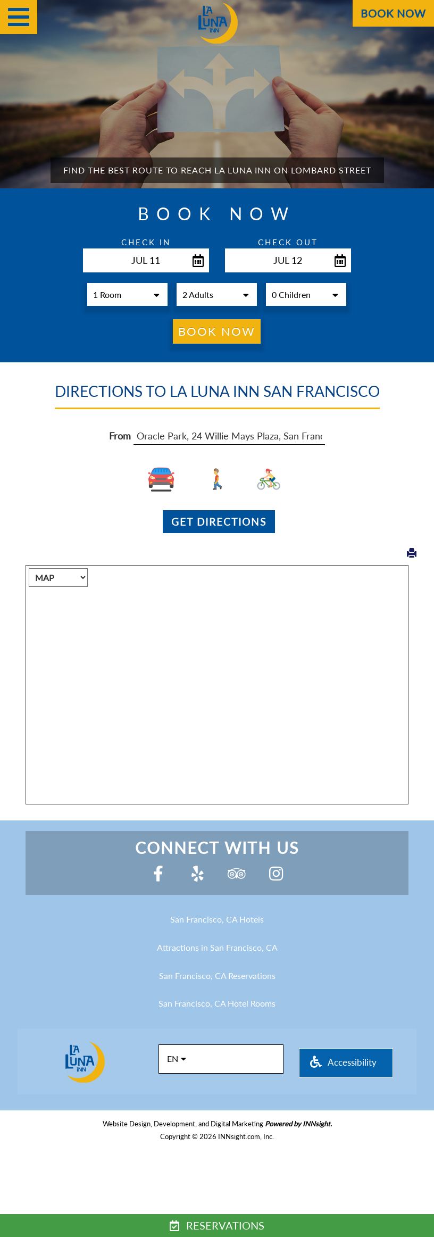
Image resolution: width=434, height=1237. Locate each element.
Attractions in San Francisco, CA (217, 947)
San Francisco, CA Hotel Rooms (217, 1003)
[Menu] (18, 17)
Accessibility (343, 1062)
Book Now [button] (216, 331)
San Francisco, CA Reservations (217, 975)
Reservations (217, 1225)
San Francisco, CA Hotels (217, 919)
